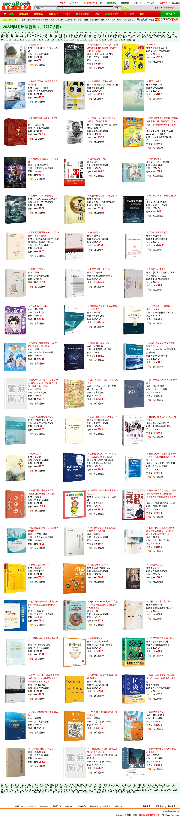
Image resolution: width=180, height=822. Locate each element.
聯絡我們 (150, 3)
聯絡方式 (69, 806)
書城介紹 (19, 806)
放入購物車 (40, 65)
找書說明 (94, 806)
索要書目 (44, 806)
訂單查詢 (74, 3)
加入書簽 (176, 3)
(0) (94, 3)
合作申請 (32, 806)
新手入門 (57, 806)
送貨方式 (107, 806)
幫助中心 (82, 806)
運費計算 (138, 3)
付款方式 (125, 3)
